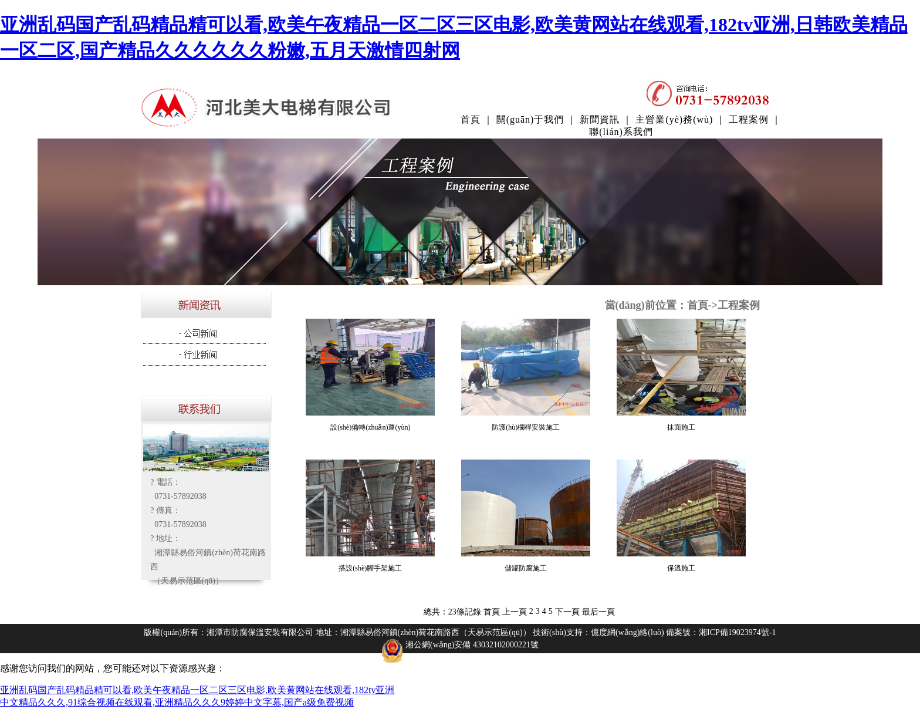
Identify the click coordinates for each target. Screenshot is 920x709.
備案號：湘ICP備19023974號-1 (721, 632)
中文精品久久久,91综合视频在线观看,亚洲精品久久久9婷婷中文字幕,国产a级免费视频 (177, 702)
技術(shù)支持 (558, 632)
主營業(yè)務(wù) (674, 119)
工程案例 (749, 119)
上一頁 (514, 611)
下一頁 (567, 611)
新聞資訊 (600, 119)
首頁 (471, 119)
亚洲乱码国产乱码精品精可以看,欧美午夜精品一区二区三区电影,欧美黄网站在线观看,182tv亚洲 (197, 690)
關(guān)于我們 (530, 119)
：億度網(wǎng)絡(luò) (623, 632)
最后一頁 (598, 611)
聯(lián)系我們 (621, 132)
